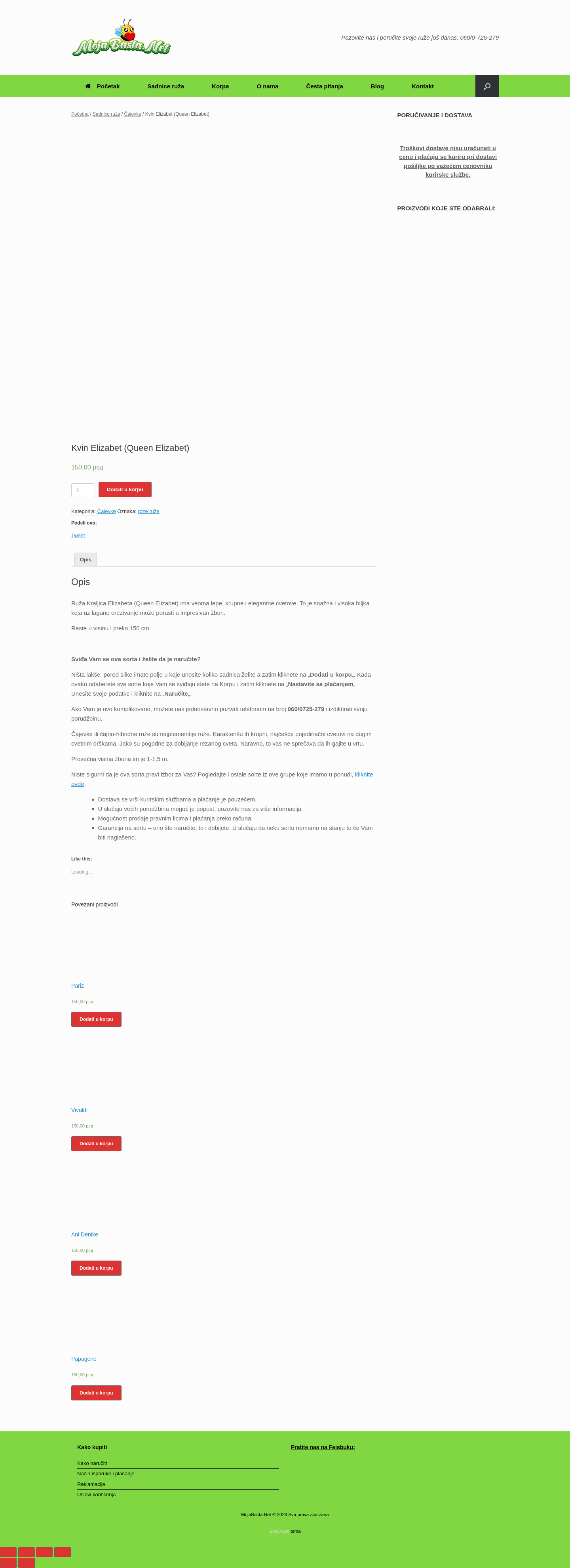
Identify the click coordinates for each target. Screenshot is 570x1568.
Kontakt (423, 86)
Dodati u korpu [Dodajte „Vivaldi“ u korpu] (96, 1143)
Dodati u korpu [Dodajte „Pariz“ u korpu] (96, 1019)
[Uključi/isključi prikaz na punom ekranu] (44, 1552)
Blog (377, 86)
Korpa (220, 86)
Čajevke (132, 114)
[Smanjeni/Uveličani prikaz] (62, 1552)
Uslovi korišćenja (96, 1494)
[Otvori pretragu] (487, 86)
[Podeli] (26, 1552)
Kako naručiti (92, 1463)
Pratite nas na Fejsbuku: (323, 1447)
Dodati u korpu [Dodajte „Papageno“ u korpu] (96, 1393)
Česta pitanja (324, 86)
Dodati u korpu (125, 489)
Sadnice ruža (166, 86)
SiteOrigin (279, 1531)
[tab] (85, 560)
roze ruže (148, 511)
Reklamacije (91, 1484)
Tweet (78, 535)
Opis (85, 560)
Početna (80, 114)
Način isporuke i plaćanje (106, 1473)
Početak (102, 86)
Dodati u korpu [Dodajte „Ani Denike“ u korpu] (96, 1268)
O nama (267, 86)
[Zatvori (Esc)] (8, 1552)
